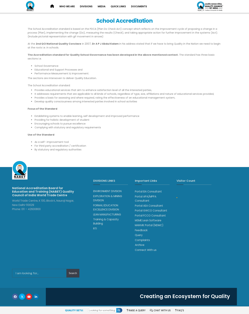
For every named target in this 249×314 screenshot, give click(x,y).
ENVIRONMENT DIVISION (107, 191)
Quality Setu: (74, 310)
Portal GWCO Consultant (151, 210)
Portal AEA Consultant (149, 205)
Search (73, 273)
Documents (139, 6)
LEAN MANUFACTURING (107, 214)
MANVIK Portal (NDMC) (149, 225)
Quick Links (118, 6)
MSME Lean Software (148, 220)
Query (139, 235)
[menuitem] (67, 6)
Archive (139, 245)
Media (101, 6)
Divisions (86, 6)
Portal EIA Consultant (148, 191)
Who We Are (67, 6)
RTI (95, 228)
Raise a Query (136, 310)
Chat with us (160, 310)
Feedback (141, 230)
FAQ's (179, 310)
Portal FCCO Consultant (150, 215)
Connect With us (145, 250)
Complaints (142, 240)
